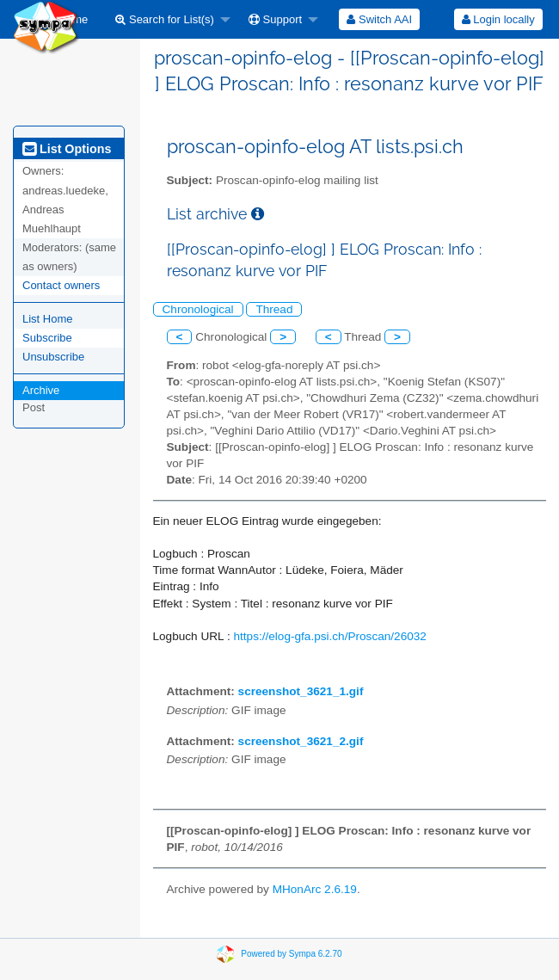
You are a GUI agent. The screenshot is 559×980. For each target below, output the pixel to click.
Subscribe (47, 337)
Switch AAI (379, 19)
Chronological (198, 309)
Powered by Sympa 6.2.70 (291, 953)
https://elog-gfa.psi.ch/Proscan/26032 (329, 636)
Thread (273, 309)
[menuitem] (168, 19)
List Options (66, 149)
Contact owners (61, 285)
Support (275, 19)
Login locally (498, 19)
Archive (40, 390)
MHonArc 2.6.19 (315, 889)
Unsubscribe (53, 356)
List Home (47, 318)
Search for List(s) (164, 19)
